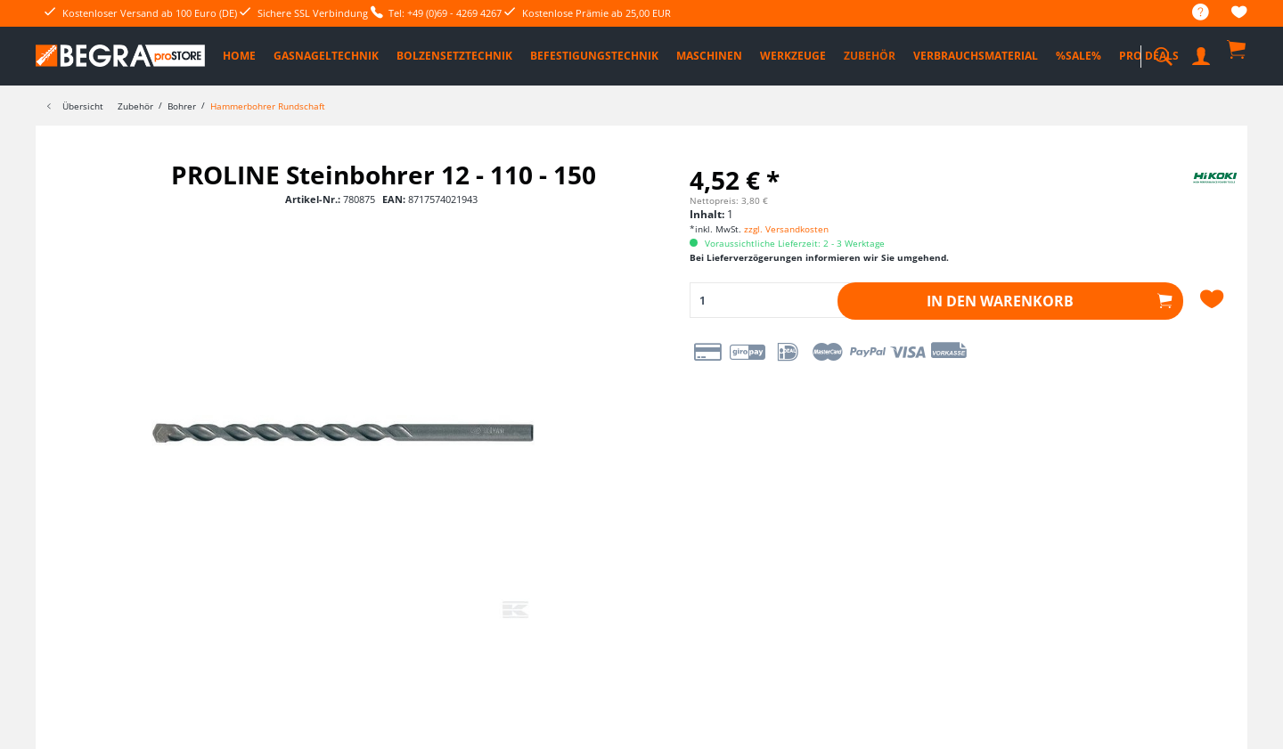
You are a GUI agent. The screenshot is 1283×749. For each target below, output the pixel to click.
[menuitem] (1191, 13)
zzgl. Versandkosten (786, 229)
